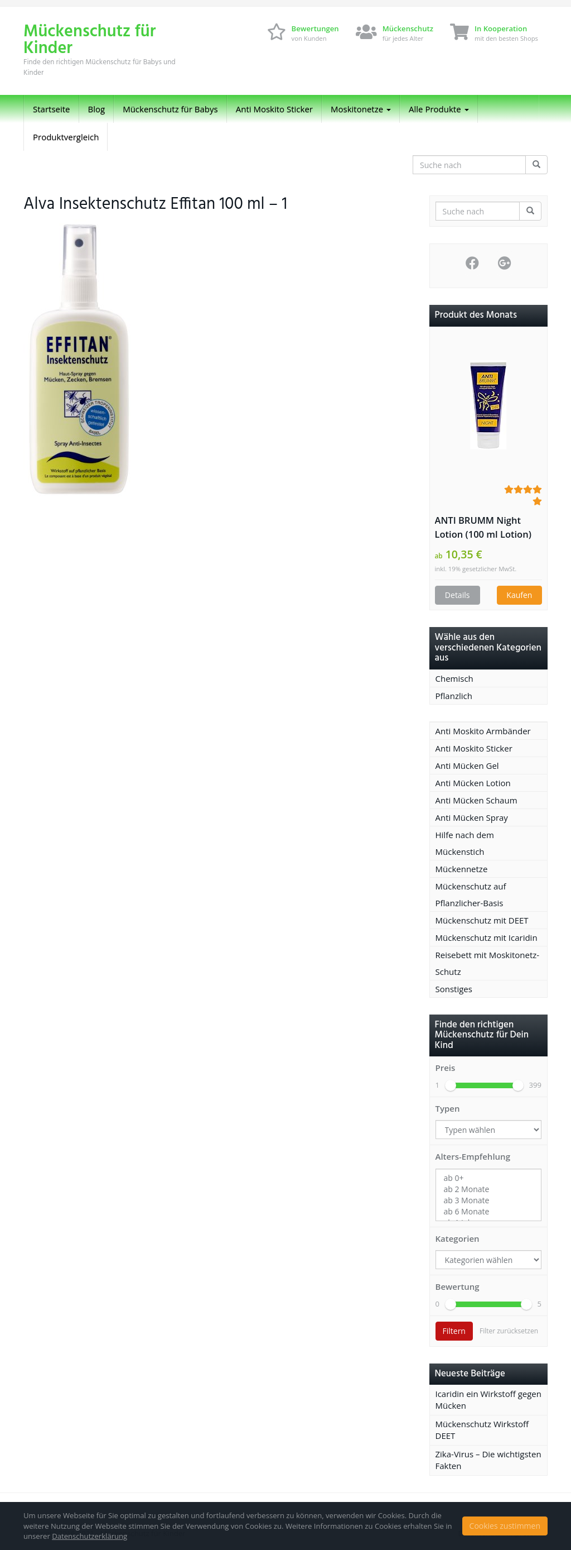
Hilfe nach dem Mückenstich (464, 843)
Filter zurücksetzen (509, 1331)
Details (457, 595)
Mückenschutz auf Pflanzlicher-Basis (470, 894)
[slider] (450, 1085)
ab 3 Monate (489, 1200)
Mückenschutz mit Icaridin (486, 937)
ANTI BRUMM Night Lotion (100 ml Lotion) (483, 527)
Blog (96, 108)
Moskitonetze (361, 108)
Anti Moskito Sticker (274, 108)
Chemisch (454, 678)
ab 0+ (489, 1178)
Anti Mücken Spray (471, 817)
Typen (447, 1108)
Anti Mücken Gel (467, 765)
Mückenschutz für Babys (170, 108)
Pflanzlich (453, 695)
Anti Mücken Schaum (476, 800)
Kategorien (457, 1238)
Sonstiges (453, 988)
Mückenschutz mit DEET (482, 920)
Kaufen (519, 595)
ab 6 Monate (489, 1211)
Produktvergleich (66, 136)
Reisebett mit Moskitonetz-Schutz (487, 963)
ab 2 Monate (489, 1189)
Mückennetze (461, 868)
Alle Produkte (438, 108)
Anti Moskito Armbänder (483, 730)
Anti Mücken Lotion (473, 782)
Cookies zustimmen (505, 1525)
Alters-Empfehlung (472, 1156)
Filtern (454, 1331)
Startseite (51, 108)
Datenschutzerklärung (89, 1536)
